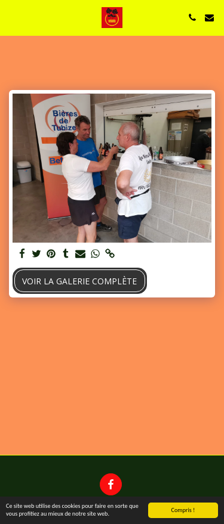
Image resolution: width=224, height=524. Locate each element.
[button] (13, 17)
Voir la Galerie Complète (79, 281)
